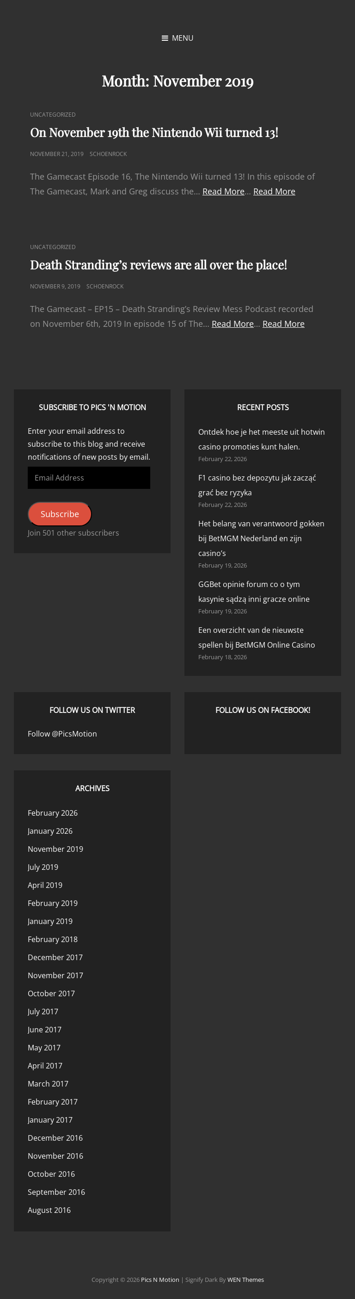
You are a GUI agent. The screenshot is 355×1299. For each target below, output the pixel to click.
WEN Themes (245, 1279)
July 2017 (43, 1011)
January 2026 (50, 831)
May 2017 (44, 1048)
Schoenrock (108, 154)
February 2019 (53, 903)
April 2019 (45, 885)
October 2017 (51, 993)
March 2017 (48, 1084)
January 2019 (50, 921)
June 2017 (44, 1029)
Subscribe (60, 513)
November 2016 (55, 1156)
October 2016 (51, 1174)
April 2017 (45, 1066)
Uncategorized (53, 115)
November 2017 (55, 975)
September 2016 (56, 1192)
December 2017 (55, 957)
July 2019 (43, 867)
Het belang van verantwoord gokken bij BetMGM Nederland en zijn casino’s (261, 538)
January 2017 (50, 1120)
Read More (223, 191)
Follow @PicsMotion (62, 734)
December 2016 (55, 1138)
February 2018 (53, 939)
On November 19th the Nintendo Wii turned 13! (154, 132)
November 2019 (55, 849)
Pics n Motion (160, 1279)
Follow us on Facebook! (262, 710)
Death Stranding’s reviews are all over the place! (158, 264)
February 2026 (53, 813)
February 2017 (53, 1102)
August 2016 (49, 1210)
